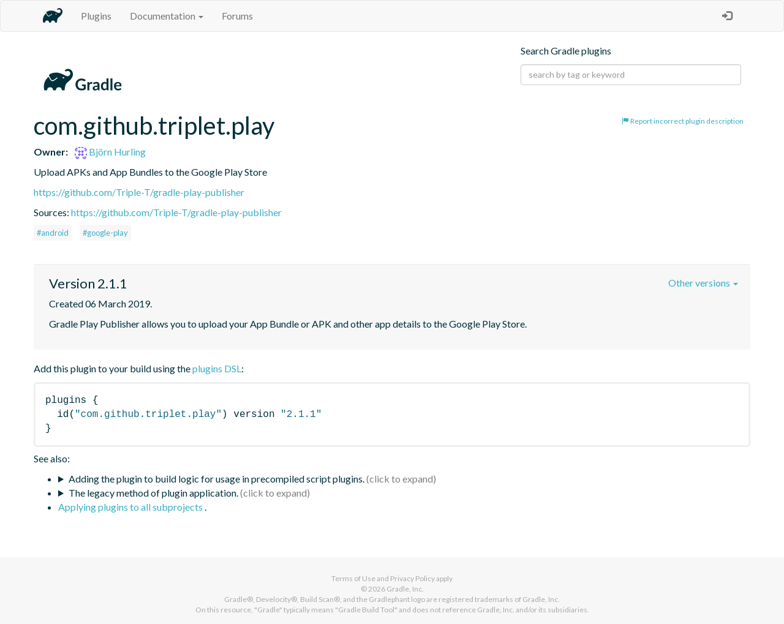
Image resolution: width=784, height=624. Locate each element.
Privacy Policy (412, 578)
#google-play (105, 233)
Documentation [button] (166, 15)
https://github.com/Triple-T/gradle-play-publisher (139, 192)
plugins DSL (216, 368)
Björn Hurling (110, 151)
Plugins (96, 15)
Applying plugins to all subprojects (131, 507)
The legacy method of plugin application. (153, 492)
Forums (237, 15)
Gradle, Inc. (405, 588)
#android (53, 233)
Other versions (703, 282)
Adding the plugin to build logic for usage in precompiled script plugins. (216, 478)
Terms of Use (353, 578)
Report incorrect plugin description (683, 121)
